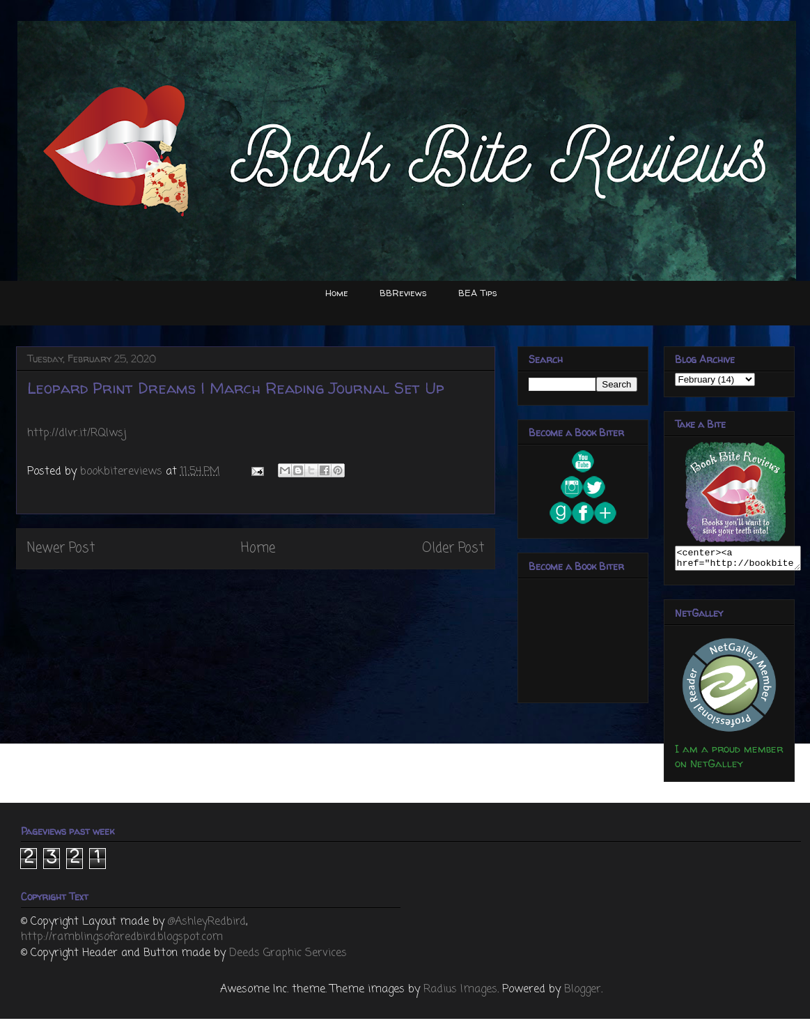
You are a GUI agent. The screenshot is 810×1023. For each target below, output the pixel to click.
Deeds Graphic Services (288, 957)
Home (336, 292)
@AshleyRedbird (207, 926)
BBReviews (403, 292)
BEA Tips (477, 292)
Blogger (582, 993)
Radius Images (460, 993)
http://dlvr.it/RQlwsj (77, 433)
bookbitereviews (123, 471)
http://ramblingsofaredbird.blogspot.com (122, 941)
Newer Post (61, 548)
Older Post (453, 548)
